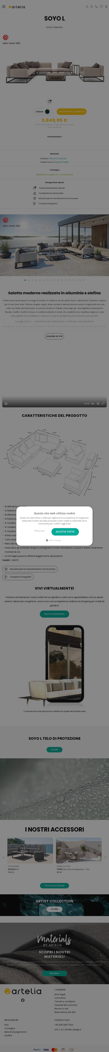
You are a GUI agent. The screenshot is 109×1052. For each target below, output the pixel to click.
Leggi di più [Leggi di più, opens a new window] (66, 523)
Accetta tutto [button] (65, 531)
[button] (54, 540)
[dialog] (54, 526)
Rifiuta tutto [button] (40, 531)
